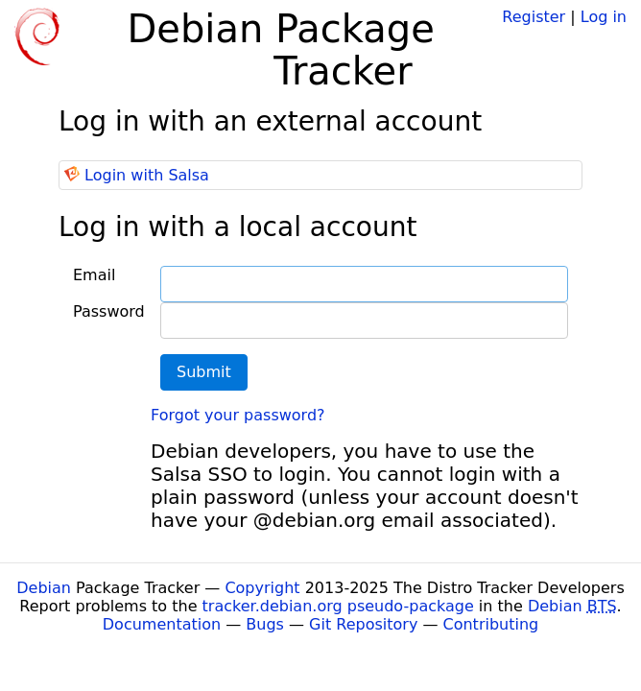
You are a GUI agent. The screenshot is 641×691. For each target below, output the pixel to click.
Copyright (262, 588)
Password (109, 311)
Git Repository (363, 624)
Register (533, 17)
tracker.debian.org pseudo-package (338, 606)
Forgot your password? (238, 415)
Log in (604, 17)
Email (94, 275)
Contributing (491, 624)
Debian (43, 588)
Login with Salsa (146, 175)
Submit (204, 372)
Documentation (162, 624)
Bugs (265, 624)
